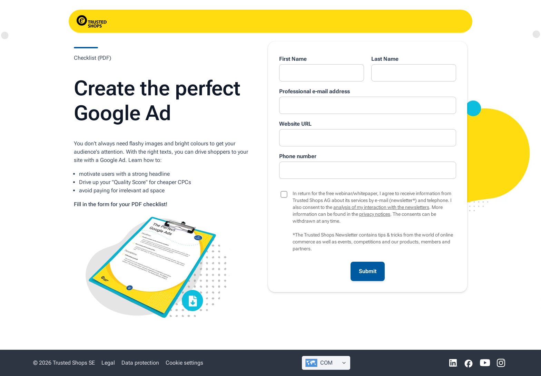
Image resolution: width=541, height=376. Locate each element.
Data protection (140, 362)
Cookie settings (184, 362)
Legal (108, 362)
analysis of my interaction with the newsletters (381, 207)
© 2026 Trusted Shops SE (64, 362)
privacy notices (374, 214)
